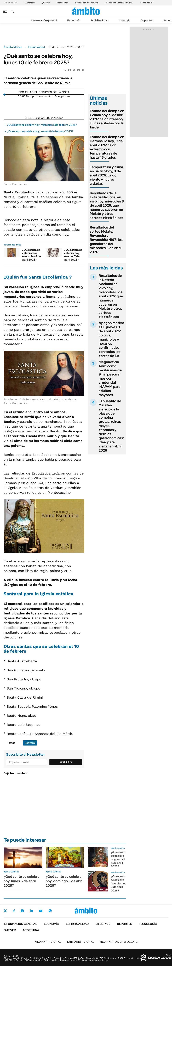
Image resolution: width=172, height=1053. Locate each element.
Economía (73, 20)
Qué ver (10, 930)
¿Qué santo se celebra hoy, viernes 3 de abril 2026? (118, 883)
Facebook (14, 910)
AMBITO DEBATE (118, 941)
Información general (44, 20)
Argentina (31, 930)
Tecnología (29, 3)
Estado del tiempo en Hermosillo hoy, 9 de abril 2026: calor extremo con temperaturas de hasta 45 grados (107, 147)
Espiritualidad (99, 20)
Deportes (147, 20)
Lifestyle (124, 20)
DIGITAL (48, 941)
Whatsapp (50, 910)
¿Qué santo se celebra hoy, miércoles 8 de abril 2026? (31, 255)
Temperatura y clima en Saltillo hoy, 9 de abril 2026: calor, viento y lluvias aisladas (106, 175)
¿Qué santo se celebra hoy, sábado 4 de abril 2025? (118, 859)
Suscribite (66, 762)
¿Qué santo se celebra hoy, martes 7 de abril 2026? (73, 255)
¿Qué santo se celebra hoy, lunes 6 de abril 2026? (21, 881)
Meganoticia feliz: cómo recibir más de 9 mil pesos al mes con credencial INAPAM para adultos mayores (110, 378)
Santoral (30, 743)
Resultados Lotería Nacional (119, 3)
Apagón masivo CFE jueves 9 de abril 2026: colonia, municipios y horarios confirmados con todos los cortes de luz (111, 339)
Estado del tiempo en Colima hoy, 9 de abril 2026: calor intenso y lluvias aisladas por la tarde (107, 119)
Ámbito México (13, 47)
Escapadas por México (86, 3)
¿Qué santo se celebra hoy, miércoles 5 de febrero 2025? (42, 125)
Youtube (40, 911)
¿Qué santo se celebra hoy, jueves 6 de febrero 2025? (40, 131)
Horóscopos (62, 3)
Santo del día (147, 3)
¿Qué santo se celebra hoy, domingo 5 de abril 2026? (64, 881)
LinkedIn (31, 910)
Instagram (22, 910)
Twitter (5, 910)
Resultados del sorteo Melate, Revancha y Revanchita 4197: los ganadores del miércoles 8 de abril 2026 (106, 239)
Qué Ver (46, 3)
